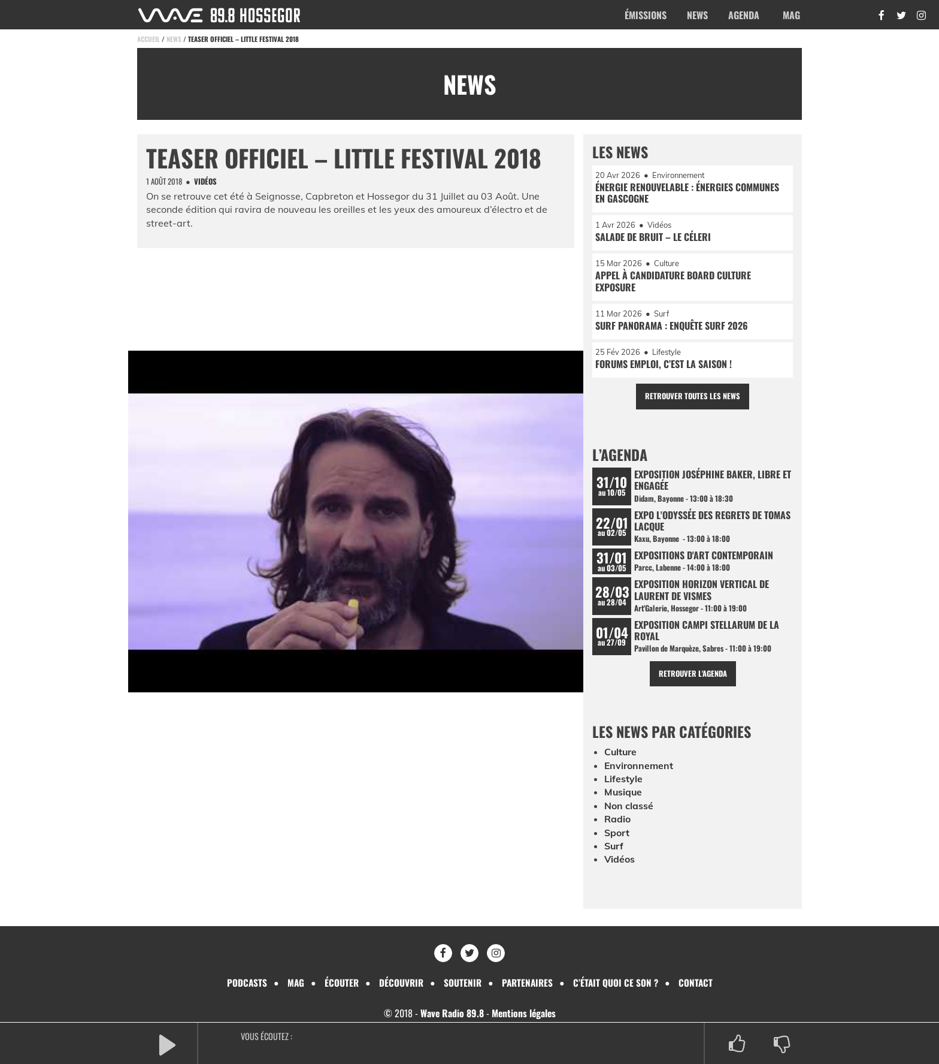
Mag (791, 15)
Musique (623, 794)
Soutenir (462, 982)
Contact (698, 982)
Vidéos (619, 861)
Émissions (646, 15)
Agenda (743, 15)
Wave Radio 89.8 (451, 1012)
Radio (617, 821)
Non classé (628, 808)
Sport (616, 834)
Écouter (339, 982)
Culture (621, 754)
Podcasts (243, 982)
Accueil (148, 39)
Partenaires (528, 982)
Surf (614, 848)
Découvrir (399, 982)
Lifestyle (623, 781)
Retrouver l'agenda (693, 676)
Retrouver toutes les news (692, 397)
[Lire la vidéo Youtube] (355, 525)
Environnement (639, 767)
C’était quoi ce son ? (618, 982)
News (697, 15)
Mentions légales (524, 1012)
